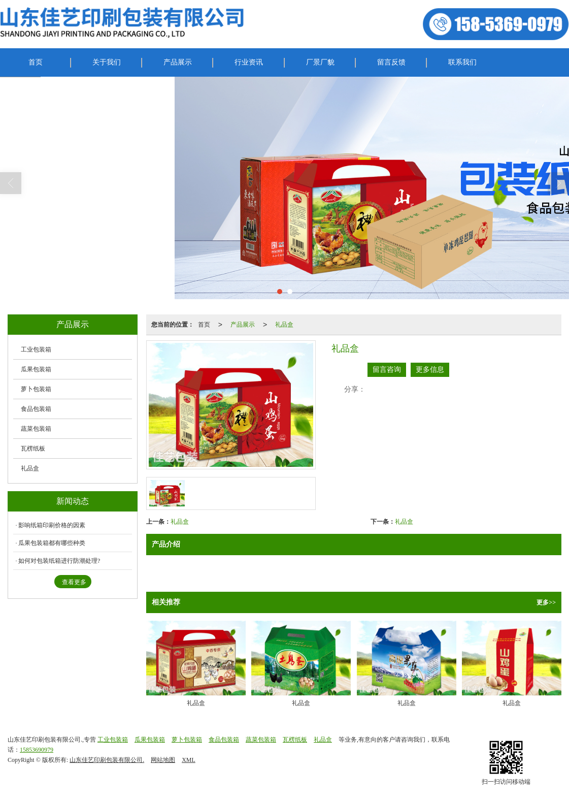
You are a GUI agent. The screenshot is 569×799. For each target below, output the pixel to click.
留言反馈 (391, 62)
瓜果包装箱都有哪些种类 (51, 543)
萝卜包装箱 (36, 389)
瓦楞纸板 (33, 448)
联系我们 (462, 62)
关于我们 (106, 62)
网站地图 (163, 759)
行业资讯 (249, 62)
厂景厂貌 (320, 62)
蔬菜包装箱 (36, 428)
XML (188, 759)
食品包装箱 (36, 408)
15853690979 (36, 749)
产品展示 (177, 62)
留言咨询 (387, 369)
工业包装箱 (36, 349)
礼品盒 (284, 324)
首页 (35, 62)
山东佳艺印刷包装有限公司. (107, 759)
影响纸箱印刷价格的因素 (51, 525)
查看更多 (74, 582)
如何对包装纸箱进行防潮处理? (59, 560)
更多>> (546, 602)
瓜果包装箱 (36, 369)
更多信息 (430, 369)
